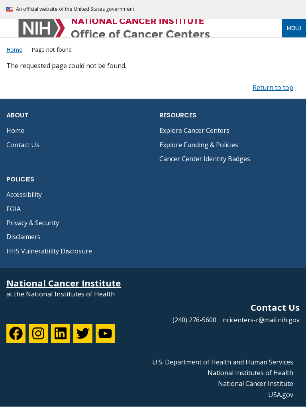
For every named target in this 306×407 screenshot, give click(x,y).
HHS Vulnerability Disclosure (49, 251)
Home (15, 130)
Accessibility (24, 194)
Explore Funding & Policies (198, 144)
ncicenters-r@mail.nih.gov (261, 319)
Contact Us (22, 144)
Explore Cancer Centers (194, 130)
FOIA (13, 208)
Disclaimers (23, 236)
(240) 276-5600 (194, 319)
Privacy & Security (32, 222)
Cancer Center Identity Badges (204, 158)
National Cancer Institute (255, 383)
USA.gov (280, 394)
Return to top (273, 87)
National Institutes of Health (250, 372)
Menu (294, 27)
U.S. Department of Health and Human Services (222, 362)
